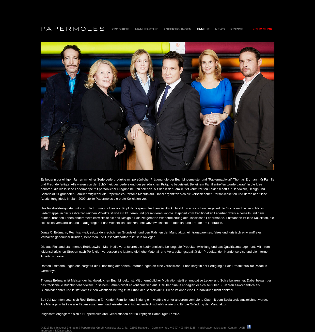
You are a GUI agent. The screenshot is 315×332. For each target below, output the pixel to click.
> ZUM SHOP (260, 29)
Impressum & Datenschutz (56, 330)
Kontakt (232, 327)
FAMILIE (203, 29)
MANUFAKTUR (146, 29)
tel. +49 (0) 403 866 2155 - (181, 327)
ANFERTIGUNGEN (177, 29)
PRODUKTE (120, 29)
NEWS (220, 29)
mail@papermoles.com (212, 327)
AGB (242, 327)
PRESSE (236, 29)
